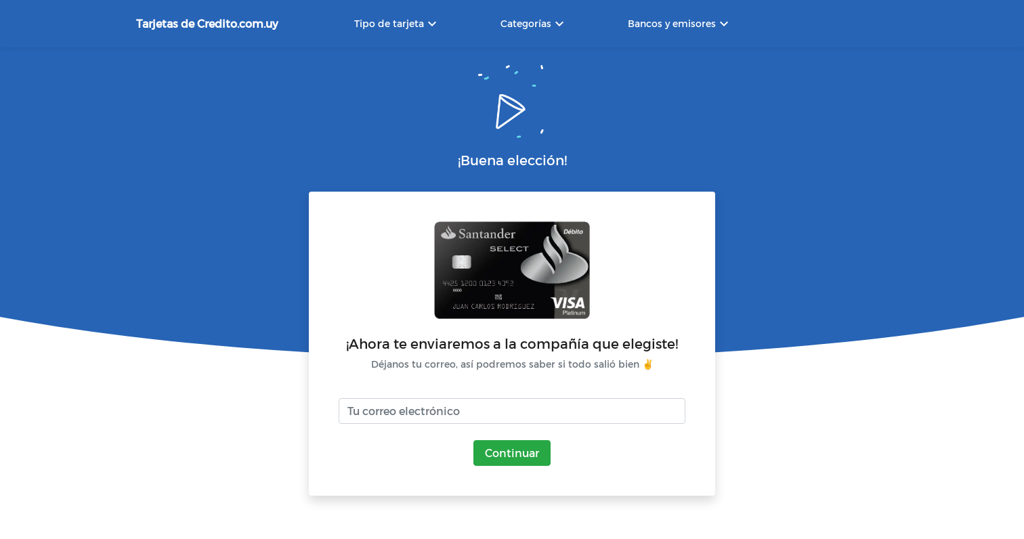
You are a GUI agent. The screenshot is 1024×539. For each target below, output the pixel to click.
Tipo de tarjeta (397, 23)
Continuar (512, 452)
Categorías (534, 23)
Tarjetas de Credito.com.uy (207, 23)
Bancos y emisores (680, 23)
